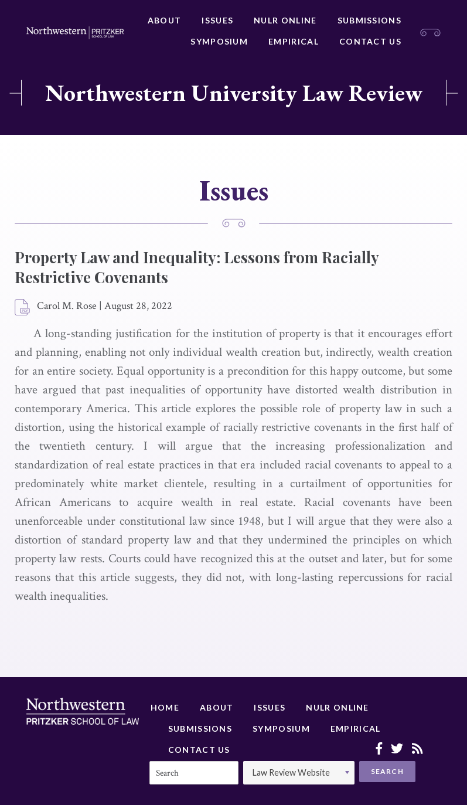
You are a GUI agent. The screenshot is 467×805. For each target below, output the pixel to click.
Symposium (219, 41)
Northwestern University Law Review (233, 93)
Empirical (293, 41)
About (165, 20)
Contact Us (370, 41)
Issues (217, 20)
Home (165, 707)
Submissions (369, 20)
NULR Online (285, 20)
